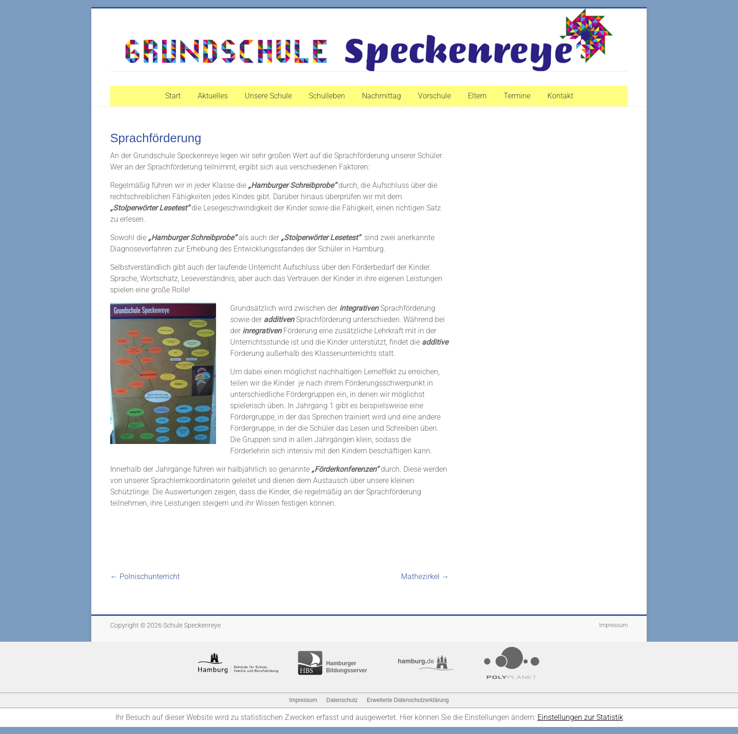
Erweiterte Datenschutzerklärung (408, 700)
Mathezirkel (425, 576)
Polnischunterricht (145, 576)
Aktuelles (213, 95)
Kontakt (560, 95)
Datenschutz (342, 700)
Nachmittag (381, 95)
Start (173, 95)
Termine (517, 95)
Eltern (477, 95)
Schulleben (327, 95)
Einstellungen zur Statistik (580, 717)
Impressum (613, 625)
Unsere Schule (268, 95)
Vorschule (434, 95)
